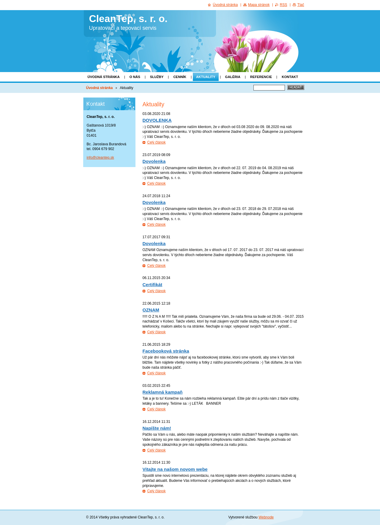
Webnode (266, 517)
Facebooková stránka (166, 350)
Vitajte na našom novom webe (175, 469)
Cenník (179, 77)
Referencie (261, 77)
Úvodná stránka (104, 77)
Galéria (232, 77)
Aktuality (205, 77)
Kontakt (290, 77)
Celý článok (156, 142)
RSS (283, 5)
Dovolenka (154, 161)
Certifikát (153, 284)
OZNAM (151, 309)
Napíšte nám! (157, 428)
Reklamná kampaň (163, 392)
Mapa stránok (259, 5)
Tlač (300, 5)
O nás (135, 77)
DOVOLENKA (157, 120)
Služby (157, 77)
